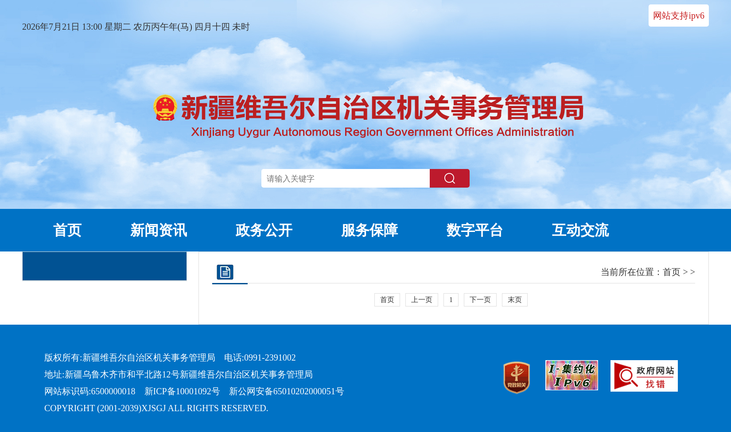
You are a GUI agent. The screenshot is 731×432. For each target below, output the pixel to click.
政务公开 (264, 230)
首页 (67, 230)
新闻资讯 (158, 230)
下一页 (480, 299)
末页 (515, 299)
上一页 (421, 299)
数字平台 (475, 230)
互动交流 (580, 230)
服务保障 (369, 230)
